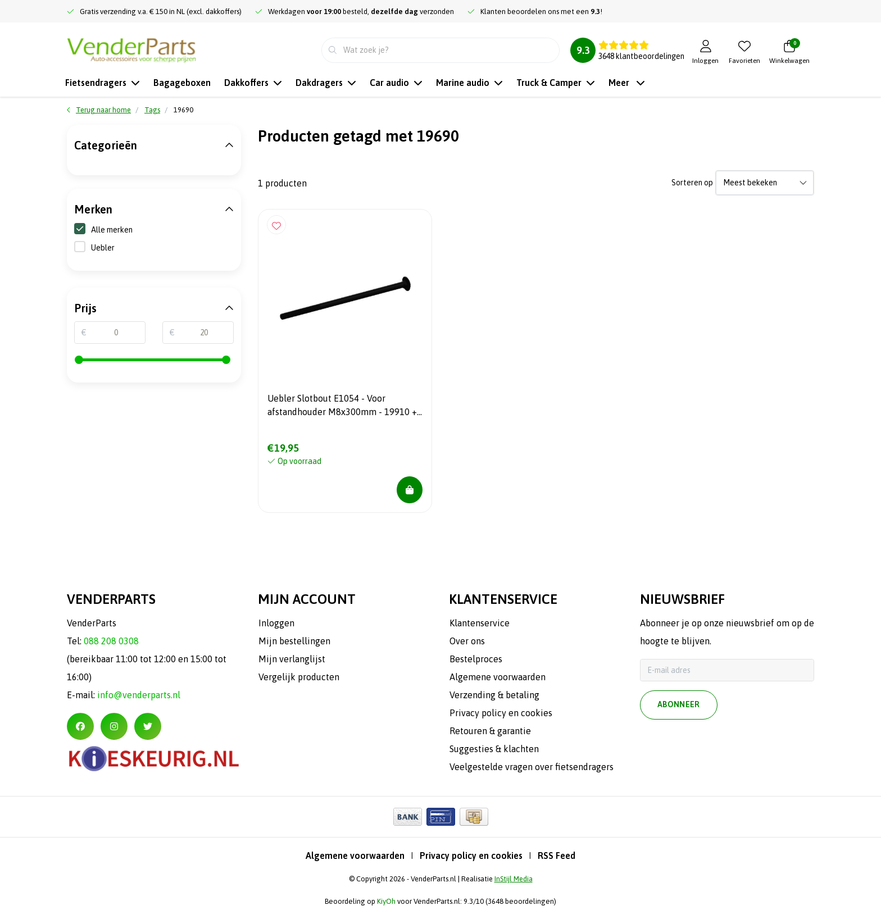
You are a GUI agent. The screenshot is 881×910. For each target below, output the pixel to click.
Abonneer (678, 704)
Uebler (103, 247)
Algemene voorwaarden (355, 855)
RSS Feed (556, 855)
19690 (183, 110)
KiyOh (386, 901)
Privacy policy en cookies (471, 855)
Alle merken (103, 229)
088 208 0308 (111, 641)
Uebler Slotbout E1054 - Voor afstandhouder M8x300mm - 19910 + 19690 (342, 406)
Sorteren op (692, 182)
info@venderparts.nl (138, 695)
